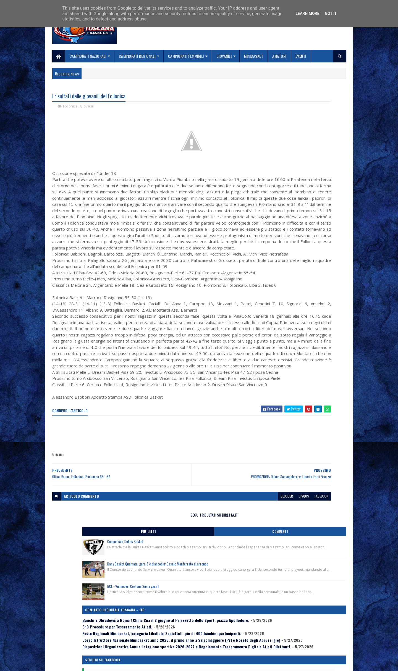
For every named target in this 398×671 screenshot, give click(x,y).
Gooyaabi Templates (124, 663)
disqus (220, 596)
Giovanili (224, 56)
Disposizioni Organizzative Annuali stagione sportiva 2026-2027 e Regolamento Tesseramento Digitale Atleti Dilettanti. (301, 290)
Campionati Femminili (186, 56)
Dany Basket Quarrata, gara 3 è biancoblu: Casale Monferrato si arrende (312, 155)
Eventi (300, 56)
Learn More (307, 13)
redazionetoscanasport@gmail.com (312, 629)
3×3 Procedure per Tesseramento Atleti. (293, 242)
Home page (161, 628)
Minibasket (253, 56)
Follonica (70, 107)
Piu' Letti (279, 114)
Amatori (279, 56)
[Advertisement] (152, 535)
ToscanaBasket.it (281, 322)
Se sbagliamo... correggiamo (176, 648)
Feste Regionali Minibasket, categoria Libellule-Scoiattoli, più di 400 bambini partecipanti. (299, 256)
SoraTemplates (78, 663)
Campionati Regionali (137, 56)
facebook (238, 596)
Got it (331, 13)
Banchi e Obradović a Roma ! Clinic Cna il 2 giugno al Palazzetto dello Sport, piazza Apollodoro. (301, 229)
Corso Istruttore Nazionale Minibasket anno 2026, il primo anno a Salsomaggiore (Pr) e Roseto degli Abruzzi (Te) (301, 274)
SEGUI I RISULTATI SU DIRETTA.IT (302, 98)
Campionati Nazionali (88, 56)
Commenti (324, 114)
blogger (203, 596)
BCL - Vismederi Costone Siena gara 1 (309, 187)
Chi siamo (160, 635)
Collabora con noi (167, 641)
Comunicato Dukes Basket (301, 124)
